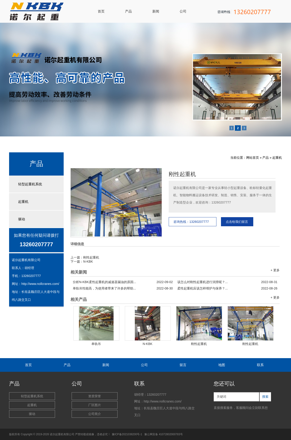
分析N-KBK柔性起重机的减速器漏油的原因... (123, 282)
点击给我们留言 (237, 222)
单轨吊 (96, 344)
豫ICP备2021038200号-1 (127, 434)
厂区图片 (94, 405)
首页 (101, 11)
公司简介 (94, 414)
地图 (221, 365)
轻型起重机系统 (30, 184)
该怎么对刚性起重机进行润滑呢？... (227, 282)
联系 (260, 365)
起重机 (23, 202)
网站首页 (252, 157)
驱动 (21, 219)
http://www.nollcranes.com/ (40, 284)
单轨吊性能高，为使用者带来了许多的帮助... (123, 288)
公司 (183, 11)
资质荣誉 (94, 396)
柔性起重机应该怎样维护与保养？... (227, 288)
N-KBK (88, 261)
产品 (128, 11)
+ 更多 (275, 270)
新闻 (155, 11)
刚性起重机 (182, 174)
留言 (183, 365)
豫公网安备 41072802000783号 (163, 434)
